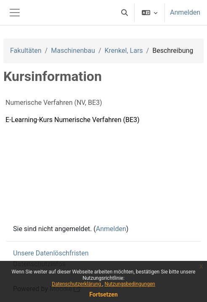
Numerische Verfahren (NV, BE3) (53, 103)
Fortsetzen (103, 294)
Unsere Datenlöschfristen (51, 253)
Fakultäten (26, 51)
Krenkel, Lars (123, 51)
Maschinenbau (73, 51)
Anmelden (185, 12)
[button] (125, 12)
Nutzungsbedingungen (129, 284)
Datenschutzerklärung (77, 284)
